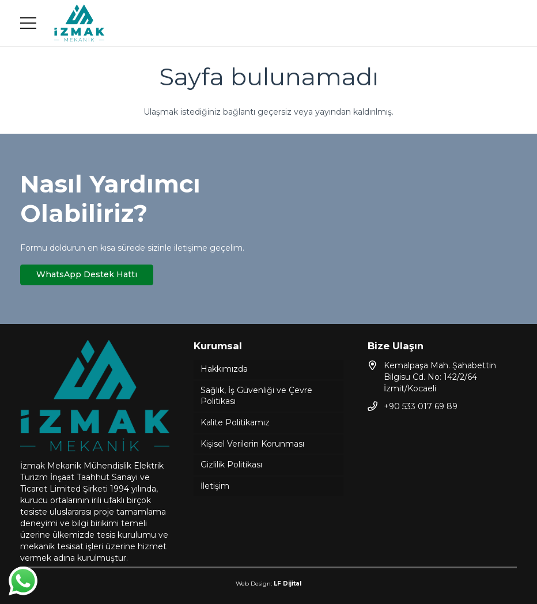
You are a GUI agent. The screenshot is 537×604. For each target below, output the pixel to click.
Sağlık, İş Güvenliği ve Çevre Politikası (256, 396)
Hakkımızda (224, 369)
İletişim (215, 486)
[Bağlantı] (79, 23)
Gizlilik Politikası (231, 464)
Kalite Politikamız (235, 422)
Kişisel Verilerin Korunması (252, 444)
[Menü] (28, 23)
